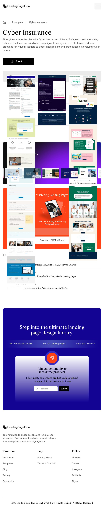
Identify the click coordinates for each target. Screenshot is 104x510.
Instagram (77, 469)
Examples (17, 22)
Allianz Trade (14, 129)
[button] (98, 6)
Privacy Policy (44, 457)
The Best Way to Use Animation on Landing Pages (45, 288)
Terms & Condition (46, 463)
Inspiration (8, 457)
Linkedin (76, 457)
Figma (75, 481)
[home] (16, 6)
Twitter (75, 463)
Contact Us (8, 481)
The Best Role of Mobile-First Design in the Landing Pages (49, 276)
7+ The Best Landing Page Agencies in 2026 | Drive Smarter (49, 265)
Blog (5, 469)
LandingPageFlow (26, 503)
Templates (8, 463)
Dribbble (76, 475)
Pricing (6, 475)
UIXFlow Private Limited (58, 503)
